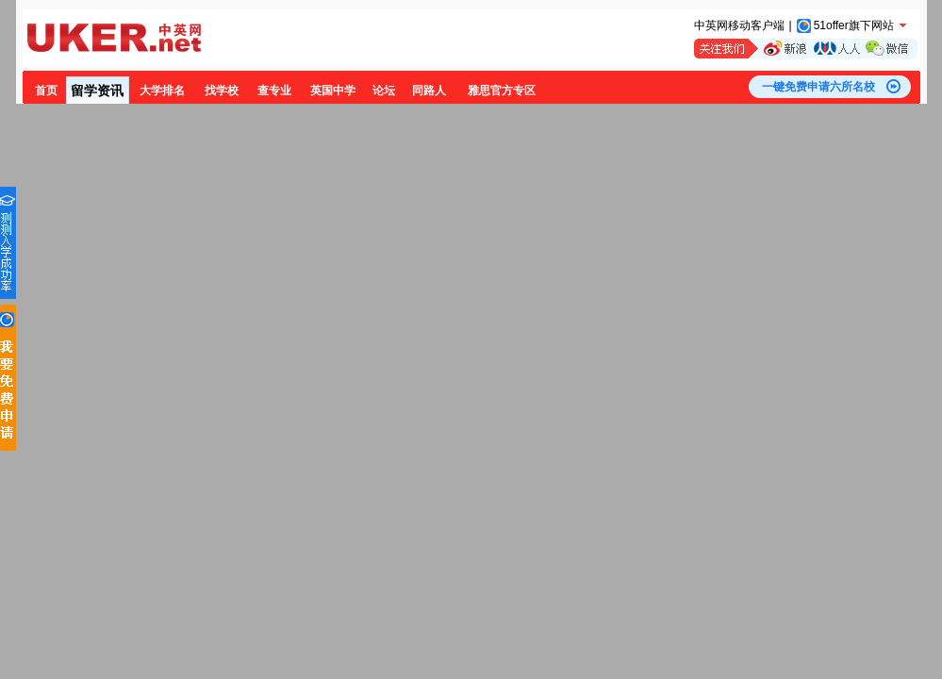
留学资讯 (97, 90)
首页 (46, 90)
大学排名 (162, 90)
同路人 (429, 90)
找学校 (222, 90)
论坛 (383, 90)
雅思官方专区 (502, 90)
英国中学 (332, 90)
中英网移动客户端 (739, 25)
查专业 (274, 90)
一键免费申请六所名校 (818, 86)
